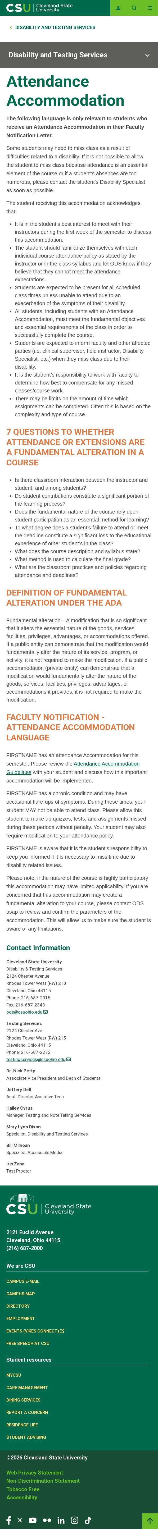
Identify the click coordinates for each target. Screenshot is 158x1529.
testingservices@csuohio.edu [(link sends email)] (38, 1059)
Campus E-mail (22, 1281)
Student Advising (26, 1437)
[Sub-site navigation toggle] (79, 55)
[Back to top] (150, 1521)
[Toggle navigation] (150, 8)
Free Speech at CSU (27, 1343)
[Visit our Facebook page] (8, 1520)
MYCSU (13, 1375)
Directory (18, 1306)
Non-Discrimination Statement (43, 1481)
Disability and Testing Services (55, 27)
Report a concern (27, 1412)
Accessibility (21, 1497)
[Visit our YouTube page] (33, 1520)
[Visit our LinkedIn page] (61, 1520)
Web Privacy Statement (34, 1473)
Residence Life (22, 1424)
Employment (20, 1318)
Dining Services (23, 1400)
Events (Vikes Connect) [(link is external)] (35, 1331)
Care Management (27, 1387)
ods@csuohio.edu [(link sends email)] (27, 1012)
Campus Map (20, 1293)
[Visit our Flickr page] (47, 1520)
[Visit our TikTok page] (88, 1520)
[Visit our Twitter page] (19, 1520)
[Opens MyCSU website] (118, 8)
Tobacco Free (22, 1489)
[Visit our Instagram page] (74, 1520)
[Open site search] (134, 8)
